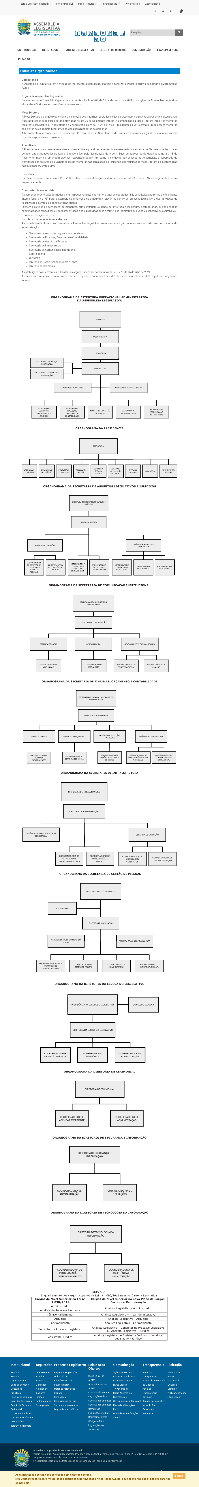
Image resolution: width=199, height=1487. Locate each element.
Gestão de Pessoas (21, 1405)
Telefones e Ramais (21, 1426)
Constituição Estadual (99, 1400)
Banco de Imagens (122, 1380)
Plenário (58, 1393)
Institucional (26, 50)
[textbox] (153, 32)
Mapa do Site (148, 1405)
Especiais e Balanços (124, 1376)
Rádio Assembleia (122, 1393)
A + (172, 11)
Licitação (23, 59)
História (15, 1372)
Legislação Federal (98, 1396)
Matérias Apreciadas (64, 1389)
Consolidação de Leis (65, 1401)
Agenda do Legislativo (153, 1401)
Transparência (167, 50)
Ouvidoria (147, 1397)
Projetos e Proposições (66, 1372)
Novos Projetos (62, 1385)
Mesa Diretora (43, 1372)
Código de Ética (96, 1421)
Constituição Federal (98, 1392)
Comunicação (141, 50)
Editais (171, 1376)
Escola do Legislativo (21, 1397)
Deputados (50, 50)
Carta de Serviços (20, 1385)
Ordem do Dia (61, 1376)
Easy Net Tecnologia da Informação (104, 1461)
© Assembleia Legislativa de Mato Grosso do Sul (57, 1461)
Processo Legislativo (79, 50)
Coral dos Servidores (21, 1401)
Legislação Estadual (98, 1413)
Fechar (179, 1475)
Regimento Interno (97, 1417)
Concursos (16, 1389)
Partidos (40, 1376)
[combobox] (153, 32)
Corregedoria (42, 1405)
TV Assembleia (121, 1389)
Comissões (60, 1397)
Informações (174, 1372)
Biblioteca (16, 1393)
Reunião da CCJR (63, 1380)
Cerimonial (16, 1409)
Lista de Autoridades (21, 1413)
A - (156, 11)
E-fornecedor (174, 1397)
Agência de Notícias (123, 1372)
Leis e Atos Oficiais (113, 50)
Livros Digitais (120, 1385)
